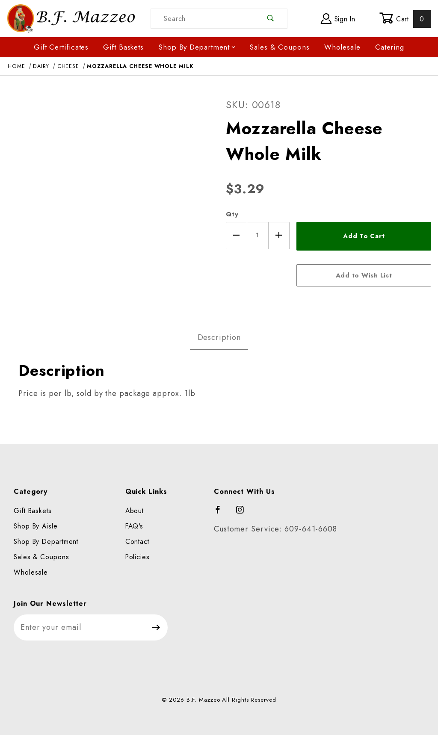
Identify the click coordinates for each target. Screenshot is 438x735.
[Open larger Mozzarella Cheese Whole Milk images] (109, 198)
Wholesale (342, 47)
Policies (137, 557)
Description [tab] (219, 337)
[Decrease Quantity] (236, 235)
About (134, 511)
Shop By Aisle (36, 526)
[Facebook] (222, 513)
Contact (137, 541)
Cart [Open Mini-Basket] (405, 18)
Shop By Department (197, 47)
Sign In (338, 18)
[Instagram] (244, 513)
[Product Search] (202, 18)
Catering (389, 47)
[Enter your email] (79, 627)
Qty (232, 214)
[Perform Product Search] (270, 18)
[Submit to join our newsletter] (156, 627)
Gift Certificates (61, 47)
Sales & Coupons (279, 47)
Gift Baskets (123, 47)
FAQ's (134, 526)
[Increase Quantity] (279, 235)
